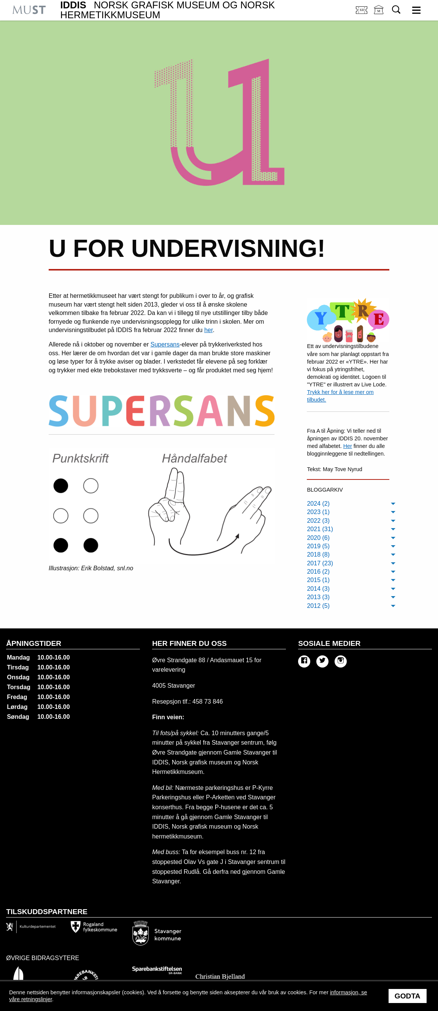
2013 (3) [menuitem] (318, 597)
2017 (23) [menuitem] (320, 563)
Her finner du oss (189, 643)
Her (347, 446)
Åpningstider (33, 643)
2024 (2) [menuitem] (318, 503)
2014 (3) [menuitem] (318, 588)
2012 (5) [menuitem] (318, 606)
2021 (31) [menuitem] (320, 529)
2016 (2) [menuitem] (318, 571)
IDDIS (167, 10)
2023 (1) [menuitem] (318, 512)
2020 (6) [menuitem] (318, 538)
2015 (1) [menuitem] (318, 580)
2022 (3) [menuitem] (318, 520)
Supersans (165, 344)
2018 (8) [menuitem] (318, 554)
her (208, 330)
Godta (408, 996)
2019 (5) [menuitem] (318, 546)
